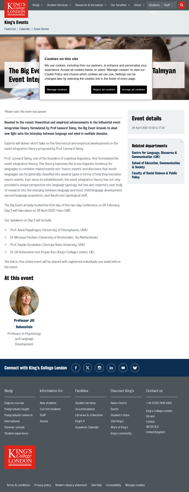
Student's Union (126, 416)
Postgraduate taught (19, 410)
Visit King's (126, 422)
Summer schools (19, 428)
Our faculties (121, 6)
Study (38, 6)
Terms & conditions (18, 485)
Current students (55, 410)
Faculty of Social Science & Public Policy (154, 175)
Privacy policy (42, 485)
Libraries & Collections (90, 416)
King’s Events (16, 22)
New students (55, 404)
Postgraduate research (19, 416)
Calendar (24, 29)
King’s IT (90, 422)
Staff (167, 5)
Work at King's (126, 428)
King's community (126, 434)
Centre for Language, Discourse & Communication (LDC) (154, 154)
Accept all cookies (133, 89)
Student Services (60, 6)
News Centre (126, 404)
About (140, 6)
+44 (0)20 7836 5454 (159, 403)
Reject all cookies (104, 89)
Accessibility (113, 485)
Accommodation (90, 410)
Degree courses (19, 404)
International (19, 422)
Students (154, 5)
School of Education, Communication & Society (156, 165)
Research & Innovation (92, 6)
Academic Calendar (90, 428)
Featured (10, 29)
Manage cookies (135, 485)
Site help (96, 485)
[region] (95, 74)
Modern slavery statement (71, 485)
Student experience (19, 434)
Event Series (41, 29)
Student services (90, 404)
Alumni (55, 422)
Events (126, 410)
